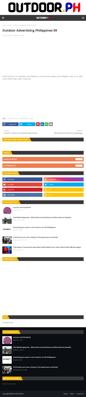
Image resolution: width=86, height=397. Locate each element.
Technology (43, 166)
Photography (43, 159)
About (72, 394)
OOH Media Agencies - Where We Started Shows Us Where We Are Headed (42, 217)
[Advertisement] (43, 56)
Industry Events (12, 118)
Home (4, 25)
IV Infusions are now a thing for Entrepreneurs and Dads (35, 237)
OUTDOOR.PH (19, 394)
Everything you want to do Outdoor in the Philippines (34, 227)
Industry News (23, 118)
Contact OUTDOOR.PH (22, 207)
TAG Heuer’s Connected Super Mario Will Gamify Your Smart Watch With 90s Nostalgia (47, 247)
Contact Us (80, 394)
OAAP (9, 25)
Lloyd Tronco (8, 35)
